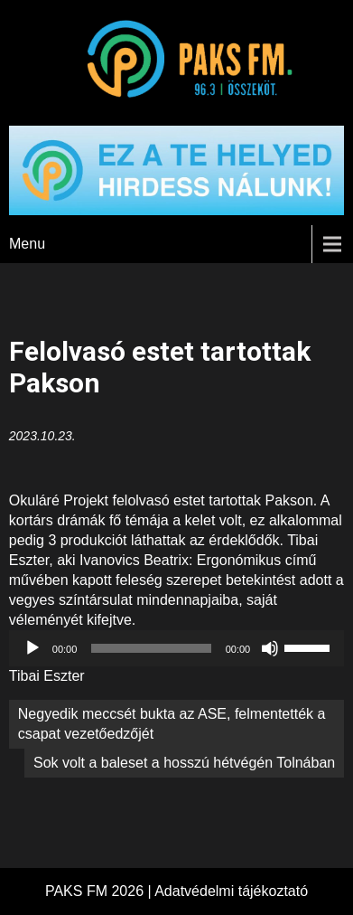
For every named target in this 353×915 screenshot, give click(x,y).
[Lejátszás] (32, 648)
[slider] (150, 648)
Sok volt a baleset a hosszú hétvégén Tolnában (184, 762)
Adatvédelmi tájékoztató (231, 891)
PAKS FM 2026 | (99, 891)
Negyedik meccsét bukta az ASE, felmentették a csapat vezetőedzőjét (172, 723)
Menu (27, 243)
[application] (176, 648)
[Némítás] (270, 648)
